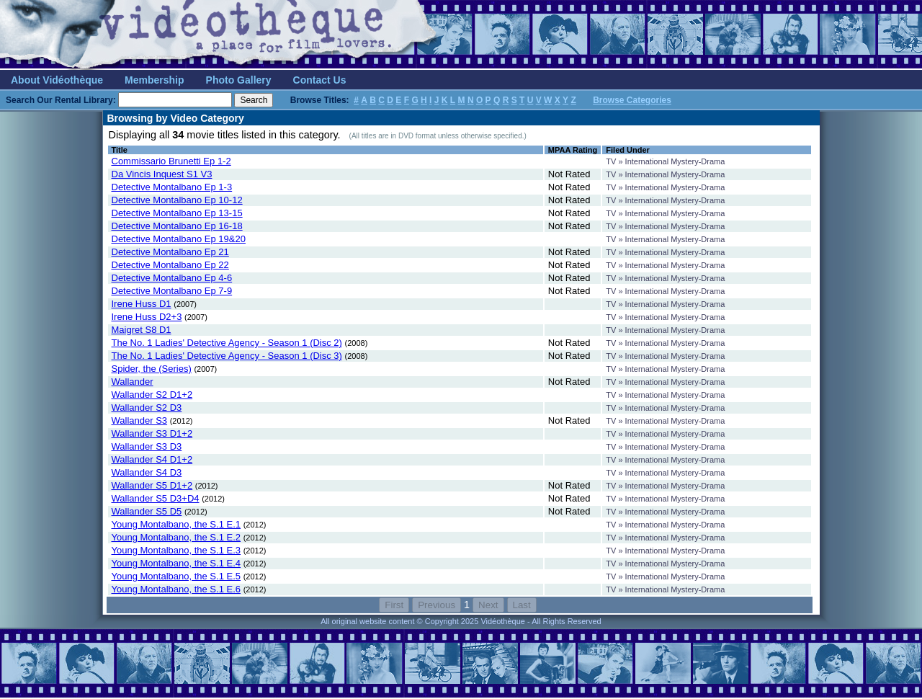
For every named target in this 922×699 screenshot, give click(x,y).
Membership (154, 80)
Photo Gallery (239, 80)
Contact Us (319, 80)
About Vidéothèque (57, 80)
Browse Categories (632, 100)
